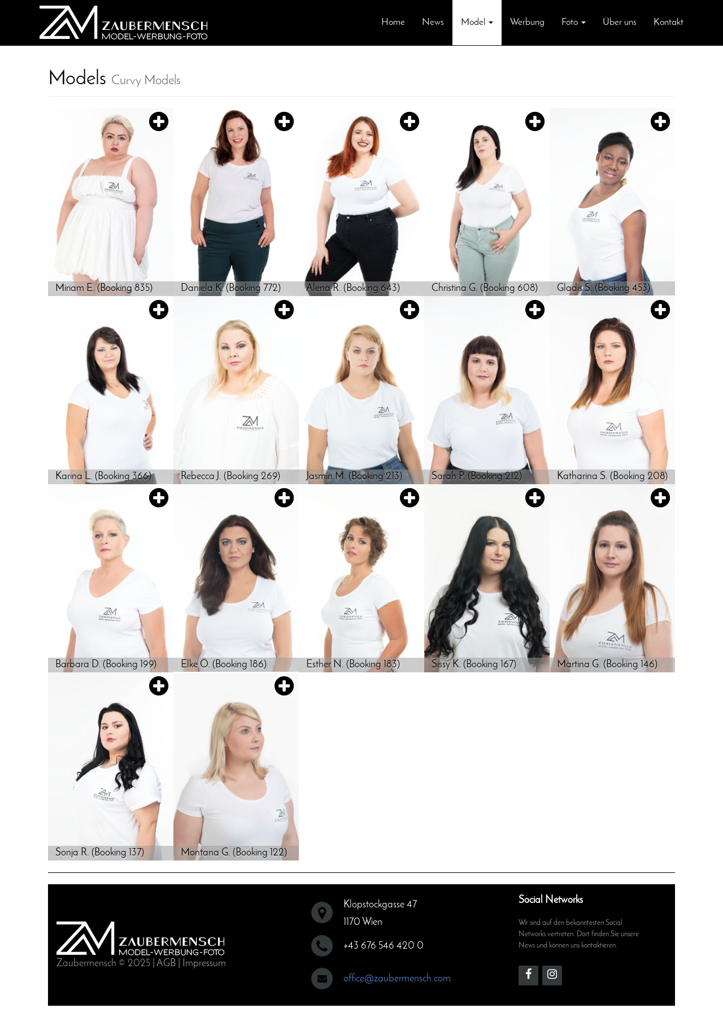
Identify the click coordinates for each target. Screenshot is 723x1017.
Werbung (527, 22)
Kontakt (668, 22)
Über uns (620, 22)
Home (393, 22)
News (433, 22)
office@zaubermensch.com (397, 978)
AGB (166, 963)
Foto (573, 22)
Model (477, 22)
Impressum (204, 963)
